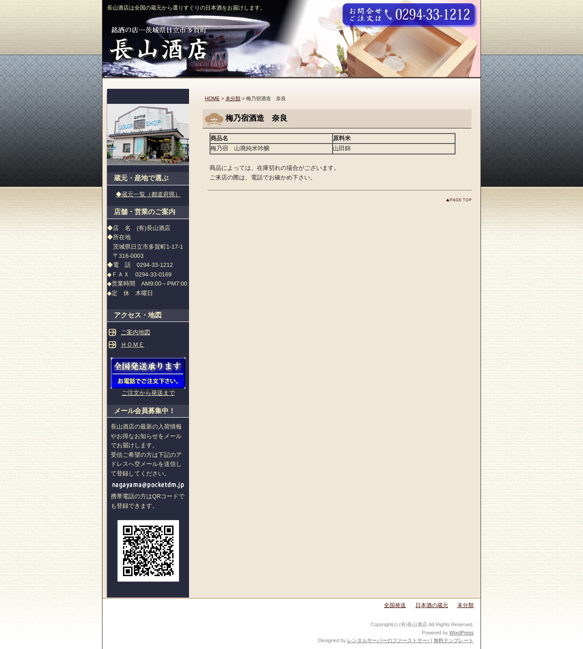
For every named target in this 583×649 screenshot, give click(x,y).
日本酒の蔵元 (431, 605)
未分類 (232, 98)
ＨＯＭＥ (132, 344)
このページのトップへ (458, 199)
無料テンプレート (454, 640)
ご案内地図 (135, 332)
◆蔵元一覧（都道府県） (148, 194)
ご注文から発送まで (148, 392)
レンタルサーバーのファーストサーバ (389, 640)
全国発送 (395, 605)
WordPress (461, 632)
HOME (212, 98)
